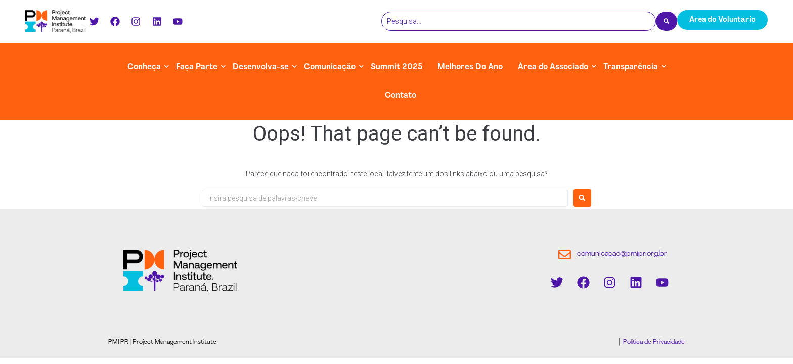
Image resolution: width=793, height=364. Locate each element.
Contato (400, 96)
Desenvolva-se (261, 67)
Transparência (630, 67)
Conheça (144, 67)
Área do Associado (553, 67)
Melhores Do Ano (470, 67)
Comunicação (330, 67)
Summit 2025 (396, 67)
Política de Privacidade (653, 342)
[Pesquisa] (518, 21)
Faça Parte (196, 67)
